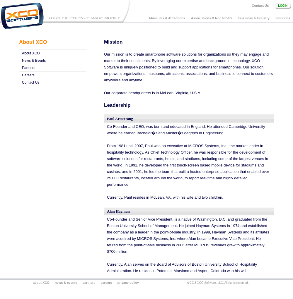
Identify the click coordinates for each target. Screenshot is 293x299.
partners (88, 282)
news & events (66, 282)
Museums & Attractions (167, 18)
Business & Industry (254, 18)
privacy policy (128, 282)
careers (106, 282)
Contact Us (260, 5)
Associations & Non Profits (212, 18)
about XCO (41, 282)
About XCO (31, 53)
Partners (28, 68)
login (282, 5)
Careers (28, 75)
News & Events (34, 61)
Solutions (282, 18)
